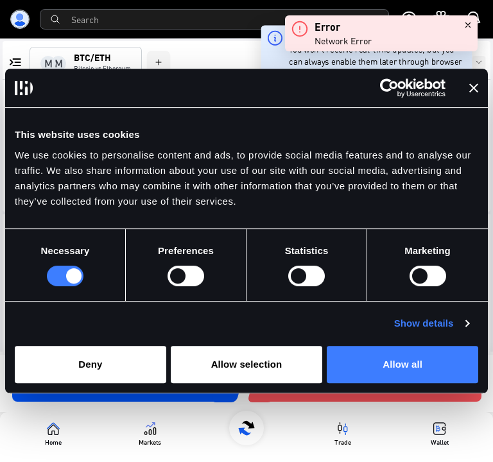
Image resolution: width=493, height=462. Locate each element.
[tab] (86, 63)
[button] (446, 136)
